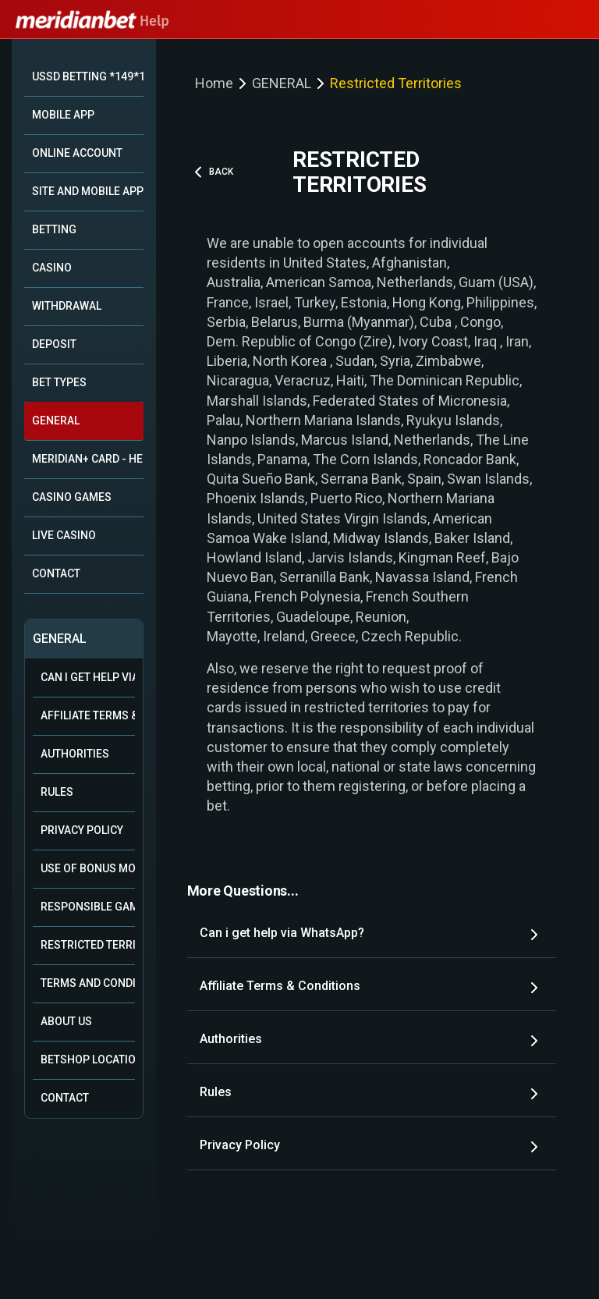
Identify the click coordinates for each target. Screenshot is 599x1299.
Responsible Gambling (88, 906)
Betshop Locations (88, 1059)
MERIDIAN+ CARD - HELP (88, 459)
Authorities (75, 753)
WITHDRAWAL (66, 306)
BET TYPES (59, 382)
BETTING (54, 229)
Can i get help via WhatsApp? (88, 677)
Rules (57, 792)
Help (92, 21)
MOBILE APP (63, 114)
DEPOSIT (54, 344)
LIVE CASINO (64, 535)
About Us (66, 1021)
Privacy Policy (82, 830)
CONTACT (56, 573)
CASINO (52, 267)
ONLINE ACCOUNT (77, 153)
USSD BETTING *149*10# (88, 76)
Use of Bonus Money (88, 868)
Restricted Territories (88, 945)
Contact (65, 1097)
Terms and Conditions (88, 983)
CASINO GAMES (72, 497)
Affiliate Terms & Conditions (88, 715)
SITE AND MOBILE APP (88, 191)
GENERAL (56, 420)
